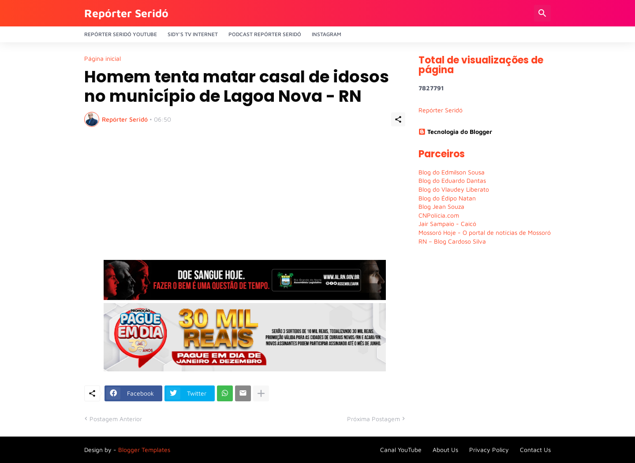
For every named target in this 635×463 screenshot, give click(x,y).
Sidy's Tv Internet (193, 34)
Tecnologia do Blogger (455, 131)
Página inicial (102, 59)
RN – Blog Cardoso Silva (452, 241)
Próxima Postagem (373, 418)
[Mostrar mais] (261, 393)
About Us (445, 449)
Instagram (326, 34)
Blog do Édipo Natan (447, 198)
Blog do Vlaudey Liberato (453, 189)
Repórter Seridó (126, 13)
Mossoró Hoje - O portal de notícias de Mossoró (484, 232)
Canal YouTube (401, 449)
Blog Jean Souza (441, 206)
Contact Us (535, 449)
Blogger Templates (144, 449)
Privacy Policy (489, 449)
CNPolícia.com (438, 215)
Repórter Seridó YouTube (120, 34)
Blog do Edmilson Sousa (451, 172)
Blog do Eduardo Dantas (452, 180)
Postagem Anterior (116, 418)
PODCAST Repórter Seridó (264, 34)
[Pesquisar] (542, 13)
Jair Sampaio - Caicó (447, 223)
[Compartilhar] (398, 119)
